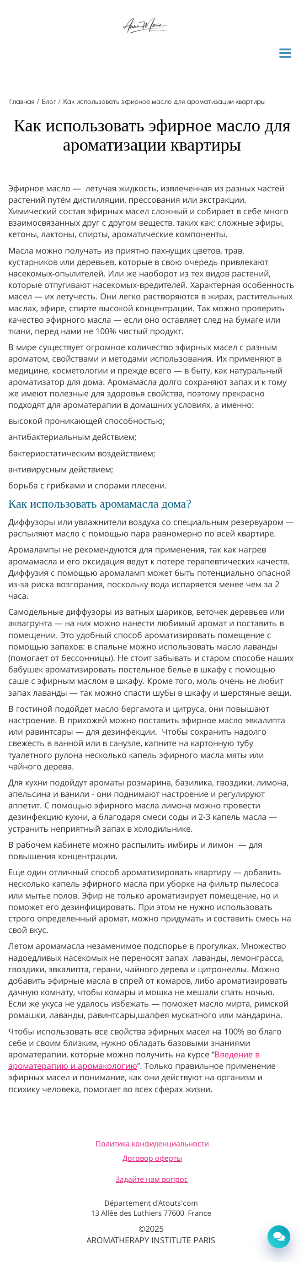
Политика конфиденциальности (152, 1143)
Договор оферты (152, 1158)
